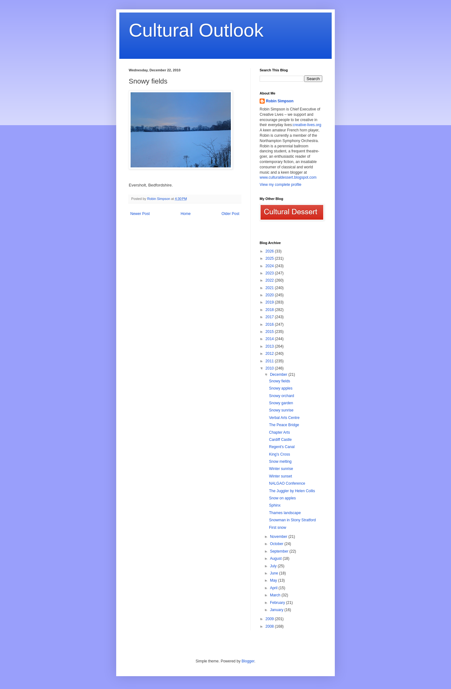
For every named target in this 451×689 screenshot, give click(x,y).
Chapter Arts (279, 432)
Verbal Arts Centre (284, 418)
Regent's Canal (282, 447)
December (279, 374)
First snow (277, 527)
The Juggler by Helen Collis (292, 491)
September (279, 551)
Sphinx (275, 505)
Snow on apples (282, 498)
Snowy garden (281, 403)
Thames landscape (285, 513)
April (274, 588)
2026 (270, 251)
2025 (270, 258)
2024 (270, 266)
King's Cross (279, 454)
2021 (270, 288)
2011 (270, 361)
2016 (270, 324)
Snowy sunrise (281, 410)
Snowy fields (279, 381)
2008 (270, 626)
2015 (270, 331)
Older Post (230, 214)
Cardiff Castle (280, 439)
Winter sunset (280, 476)
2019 (270, 302)
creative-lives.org (307, 125)
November (279, 536)
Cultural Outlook (196, 30)
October (277, 544)
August (276, 558)
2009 (270, 619)
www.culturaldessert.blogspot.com (288, 177)
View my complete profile (280, 184)
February (278, 602)
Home (186, 214)
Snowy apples (281, 388)
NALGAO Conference (287, 483)
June (274, 573)
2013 (270, 346)
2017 (270, 317)
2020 (270, 295)
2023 (270, 273)
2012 (270, 353)
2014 (270, 339)
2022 (270, 280)
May (274, 580)
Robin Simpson (279, 101)
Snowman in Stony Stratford (292, 520)
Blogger (247, 661)
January (277, 610)
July (274, 566)
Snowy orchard (281, 396)
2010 (270, 368)
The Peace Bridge (284, 425)
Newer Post (140, 214)
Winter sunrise (281, 469)
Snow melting (280, 461)
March (276, 595)
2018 (270, 310)
